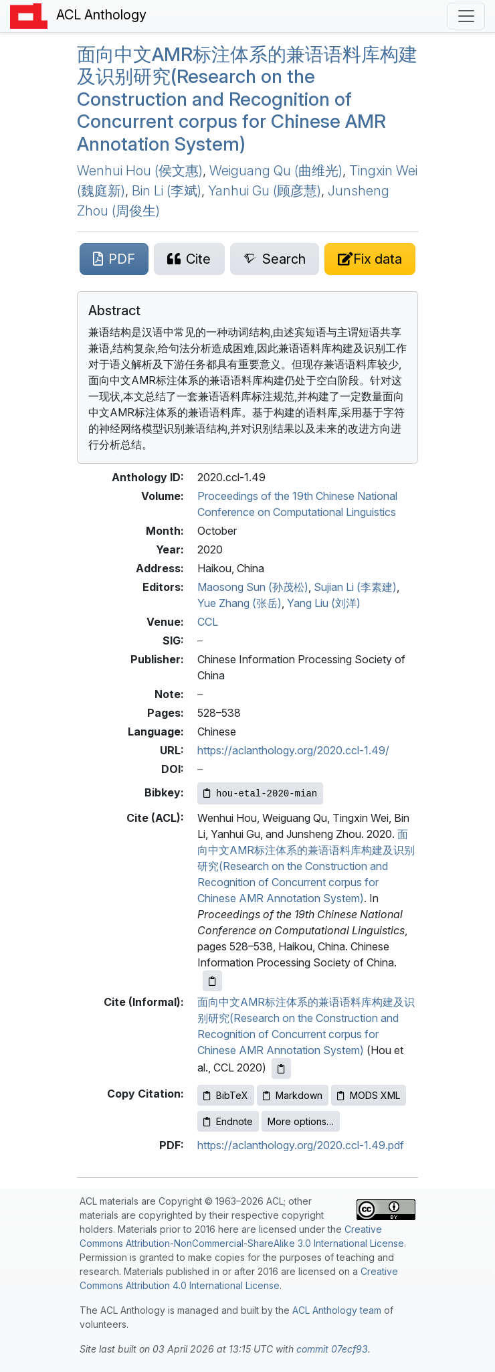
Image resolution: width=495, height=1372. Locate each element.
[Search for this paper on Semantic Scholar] (274, 259)
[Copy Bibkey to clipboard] (260, 793)
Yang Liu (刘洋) (324, 603)
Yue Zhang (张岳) (239, 603)
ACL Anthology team (336, 1310)
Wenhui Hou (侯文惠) (140, 171)
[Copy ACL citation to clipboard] (212, 980)
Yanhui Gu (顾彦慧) (264, 191)
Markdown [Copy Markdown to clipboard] (292, 1095)
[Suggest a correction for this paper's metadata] (369, 259)
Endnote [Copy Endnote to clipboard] (228, 1121)
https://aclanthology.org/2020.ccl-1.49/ (293, 750)
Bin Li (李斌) (166, 191)
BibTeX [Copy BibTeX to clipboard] (225, 1095)
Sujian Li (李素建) (355, 587)
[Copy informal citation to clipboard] (281, 1068)
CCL (207, 621)
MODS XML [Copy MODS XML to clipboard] (368, 1095)
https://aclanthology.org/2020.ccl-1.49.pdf (300, 1145)
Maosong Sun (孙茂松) (252, 587)
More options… (301, 1121)
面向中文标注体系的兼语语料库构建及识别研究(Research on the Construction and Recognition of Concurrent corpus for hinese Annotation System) (247, 99)
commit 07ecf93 (332, 1349)
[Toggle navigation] (466, 16)
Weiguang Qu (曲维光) (275, 171)
